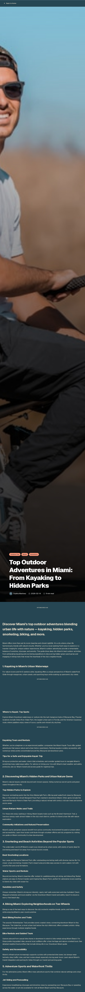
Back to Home (10, 3)
